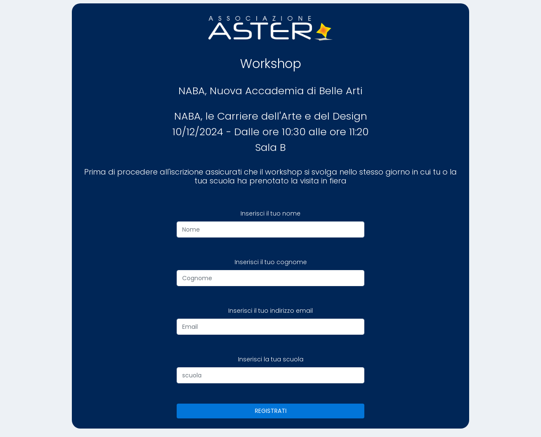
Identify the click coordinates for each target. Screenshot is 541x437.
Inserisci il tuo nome (270, 213)
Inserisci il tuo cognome (271, 262)
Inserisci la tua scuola (270, 359)
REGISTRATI (271, 411)
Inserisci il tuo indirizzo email (270, 310)
